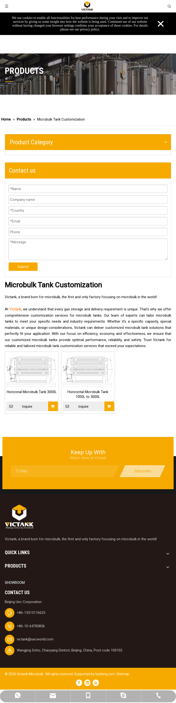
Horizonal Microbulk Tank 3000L (32, 392)
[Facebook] (79, 683)
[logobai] (19, 517)
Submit (23, 267)
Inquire (19, 406)
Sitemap (122, 674)
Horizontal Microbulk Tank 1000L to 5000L (88, 394)
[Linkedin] (87, 683)
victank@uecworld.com (35, 639)
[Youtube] (96, 683)
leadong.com (105, 674)
